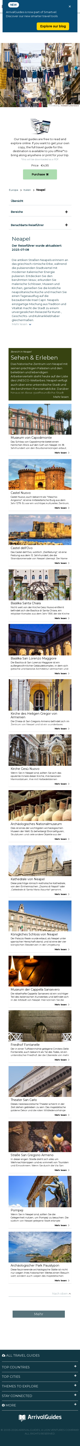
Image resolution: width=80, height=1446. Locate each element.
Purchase (40, 174)
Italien (27, 189)
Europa (13, 189)
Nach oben (60, 1293)
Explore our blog (53, 26)
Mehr (38, 1314)
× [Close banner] (69, 6)
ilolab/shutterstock (70, 105)
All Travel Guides (21, 1355)
